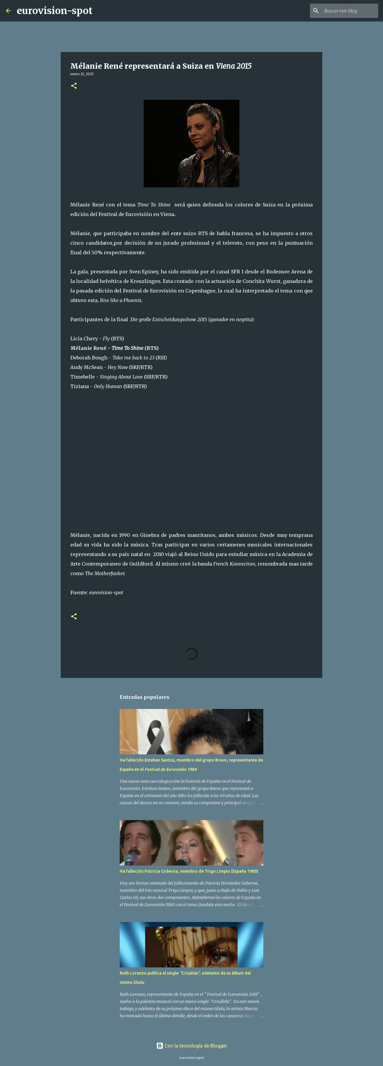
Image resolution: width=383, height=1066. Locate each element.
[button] (73, 86)
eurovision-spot (54, 11)
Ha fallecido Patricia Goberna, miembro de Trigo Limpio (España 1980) (189, 871)
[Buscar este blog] (346, 11)
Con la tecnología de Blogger (191, 1045)
